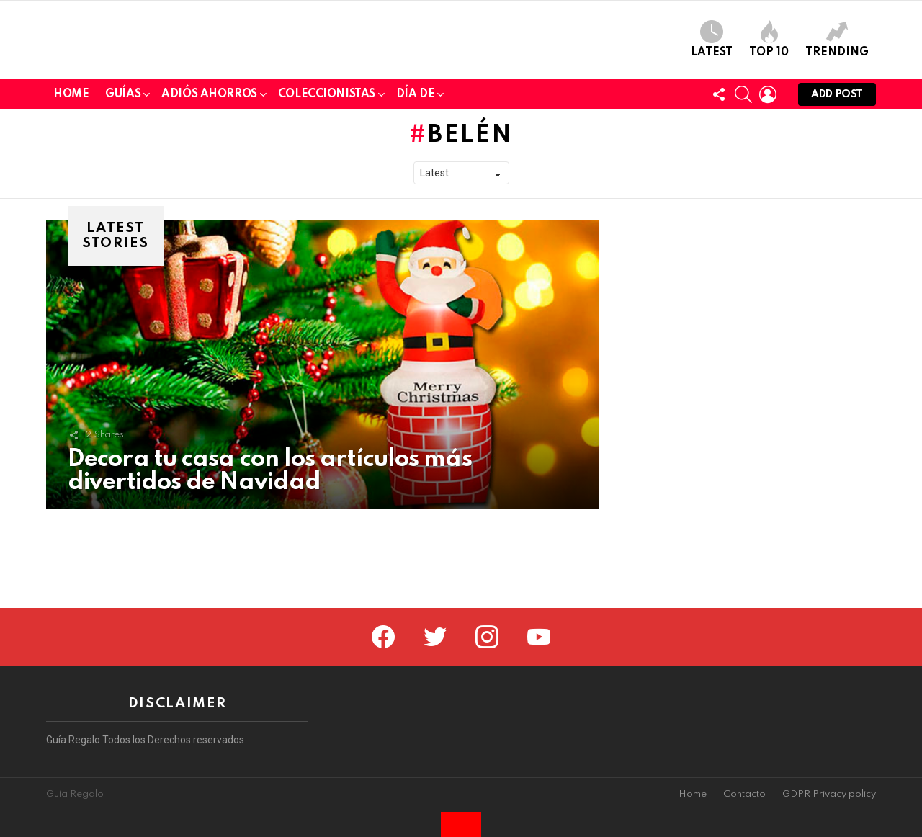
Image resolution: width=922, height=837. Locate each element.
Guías (122, 196)
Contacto (744, 794)
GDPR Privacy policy (829, 794)
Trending (837, 89)
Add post (837, 197)
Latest (712, 89)
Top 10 (769, 89)
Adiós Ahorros (209, 196)
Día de (415, 196)
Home (71, 194)
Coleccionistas (326, 196)
